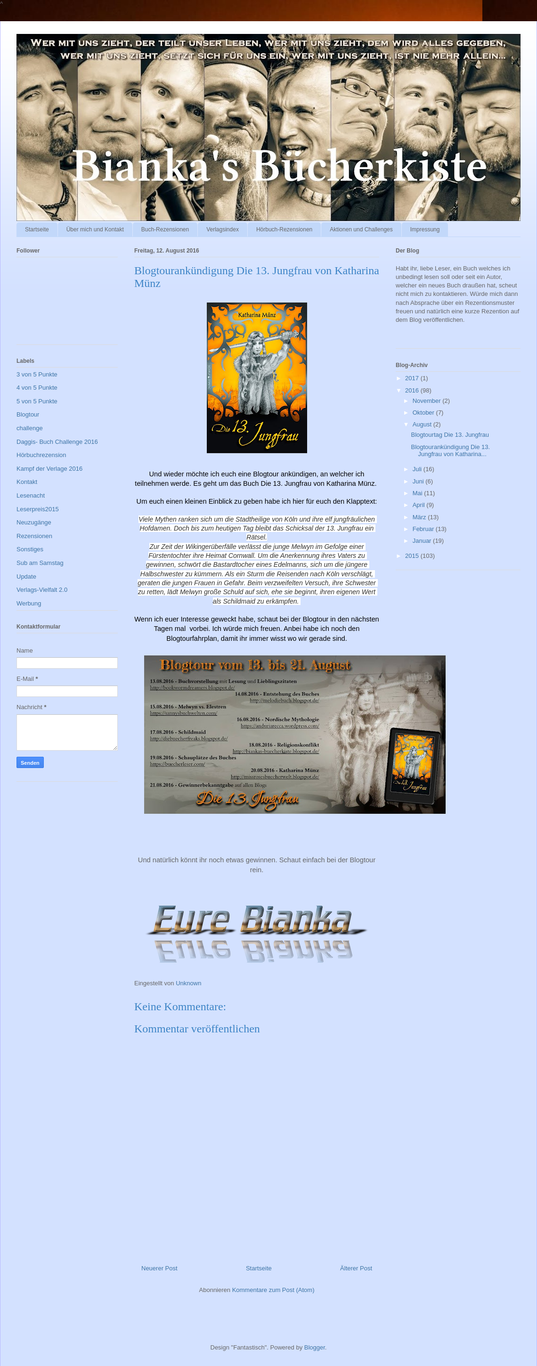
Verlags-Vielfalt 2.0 (41, 589)
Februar (424, 528)
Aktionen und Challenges (361, 229)
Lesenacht (30, 495)
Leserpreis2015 (37, 509)
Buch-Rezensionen (165, 229)
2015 (413, 555)
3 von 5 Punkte (36, 374)
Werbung (28, 603)
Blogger (314, 1347)
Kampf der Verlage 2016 (49, 468)
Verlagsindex (222, 229)
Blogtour (27, 414)
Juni (419, 481)
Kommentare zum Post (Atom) (273, 1289)
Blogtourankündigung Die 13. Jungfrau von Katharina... (450, 450)
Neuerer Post (159, 1268)
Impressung (425, 229)
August (423, 424)
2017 (413, 378)
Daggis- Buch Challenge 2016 (57, 441)
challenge (29, 428)
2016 (413, 390)
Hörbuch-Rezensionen (284, 229)
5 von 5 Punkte (36, 401)
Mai (418, 493)
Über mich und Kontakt (95, 229)
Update (26, 576)
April (420, 504)
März (420, 517)
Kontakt (26, 481)
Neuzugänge (33, 522)
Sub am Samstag (40, 562)
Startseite (37, 229)
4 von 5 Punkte (36, 387)
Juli (418, 469)
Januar (423, 540)
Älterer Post (356, 1268)
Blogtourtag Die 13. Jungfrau (450, 434)
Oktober (424, 412)
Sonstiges (29, 549)
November (428, 400)
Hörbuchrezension (41, 454)
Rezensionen (34, 536)
